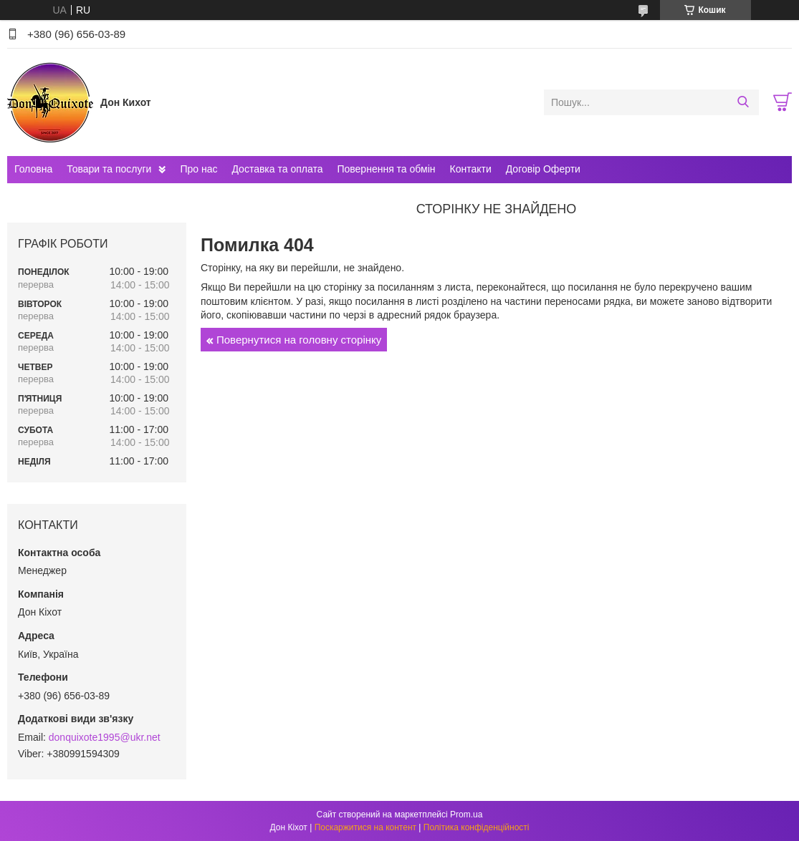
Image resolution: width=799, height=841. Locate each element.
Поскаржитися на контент (365, 827)
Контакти (471, 169)
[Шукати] (743, 102)
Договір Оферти (543, 169)
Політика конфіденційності (477, 827)
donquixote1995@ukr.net (105, 737)
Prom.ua (466, 815)
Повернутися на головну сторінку (298, 340)
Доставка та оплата (276, 169)
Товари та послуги (109, 169)
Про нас (198, 169)
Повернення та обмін (386, 169)
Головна (33, 169)
